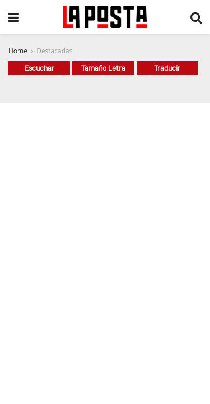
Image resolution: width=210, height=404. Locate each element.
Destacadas (54, 51)
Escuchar (39, 67)
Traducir (167, 67)
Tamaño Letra (103, 67)
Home (17, 51)
